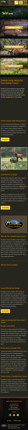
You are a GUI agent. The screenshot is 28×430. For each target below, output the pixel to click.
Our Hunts (5, 139)
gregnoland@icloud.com (14, 409)
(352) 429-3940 (14, 407)
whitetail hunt (22, 186)
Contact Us (9, 97)
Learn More (5, 207)
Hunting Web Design (12, 427)
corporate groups (9, 368)
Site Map (9, 420)
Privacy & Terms (17, 420)
